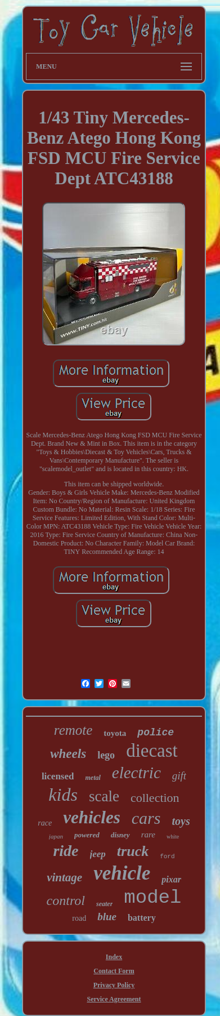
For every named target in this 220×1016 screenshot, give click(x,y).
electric (136, 773)
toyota (115, 733)
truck (133, 851)
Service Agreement (114, 999)
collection (155, 798)
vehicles (91, 817)
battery (142, 917)
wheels (68, 754)
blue (106, 916)
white (173, 836)
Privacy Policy (114, 985)
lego (106, 755)
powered (87, 835)
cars (146, 818)
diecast (152, 750)
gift (179, 776)
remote (73, 730)
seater (104, 904)
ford (167, 856)
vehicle (121, 873)
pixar (171, 879)
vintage (64, 877)
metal (92, 778)
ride (65, 850)
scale (104, 796)
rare (148, 834)
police (155, 732)
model (152, 897)
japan (56, 836)
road (79, 918)
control (66, 900)
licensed (58, 776)
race (45, 823)
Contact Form (113, 971)
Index (114, 957)
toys (181, 821)
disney (120, 835)
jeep (98, 854)
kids (63, 794)
